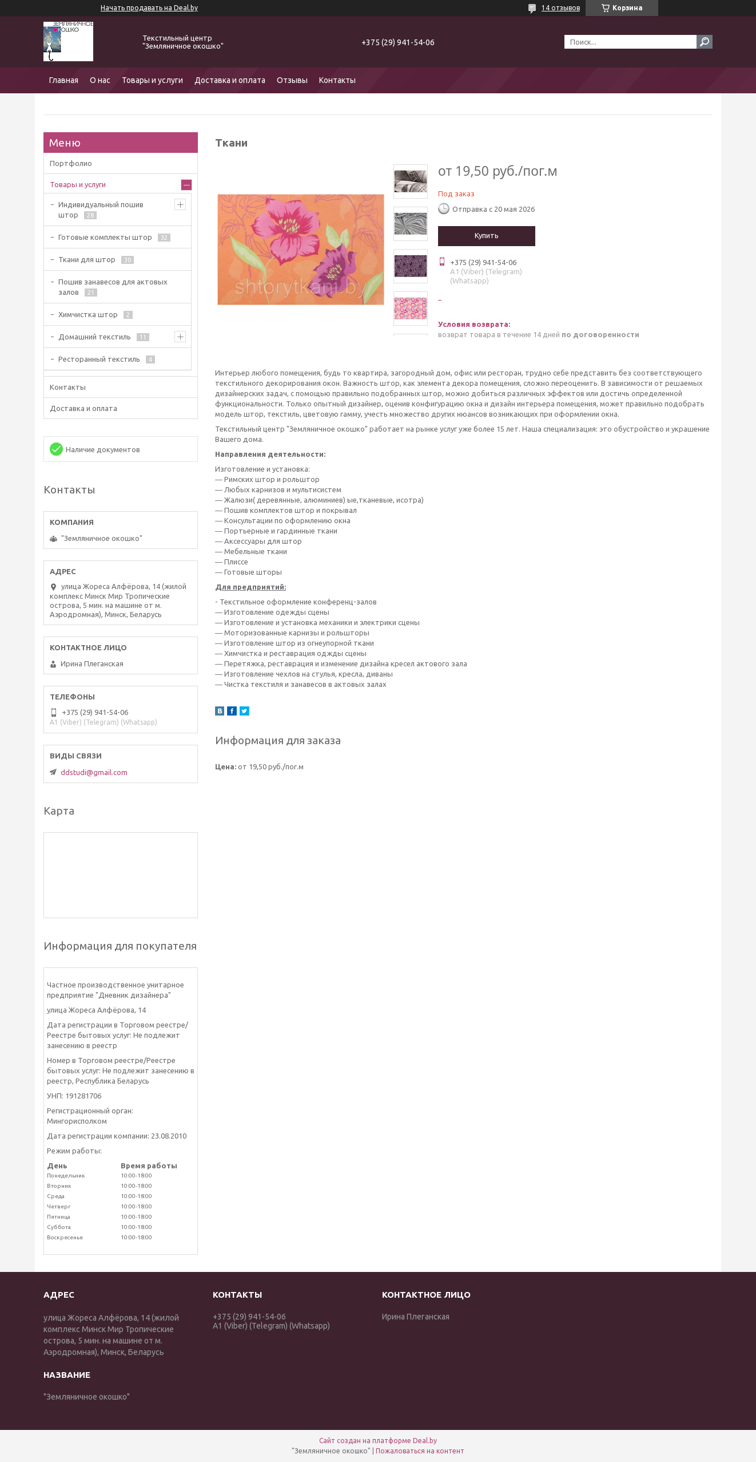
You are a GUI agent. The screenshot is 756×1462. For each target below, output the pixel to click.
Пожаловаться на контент (420, 1451)
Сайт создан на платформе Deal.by (378, 1440)
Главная (63, 80)
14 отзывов (561, 7)
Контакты (337, 80)
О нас (100, 80)
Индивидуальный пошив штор (101, 209)
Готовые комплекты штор (105, 237)
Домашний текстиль (94, 337)
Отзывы (292, 80)
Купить (487, 235)
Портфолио (71, 163)
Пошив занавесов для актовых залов (113, 287)
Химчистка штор (88, 314)
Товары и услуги (152, 80)
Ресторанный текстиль (99, 359)
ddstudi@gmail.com (94, 772)
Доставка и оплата (229, 80)
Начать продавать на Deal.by (149, 7)
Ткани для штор (87, 259)
